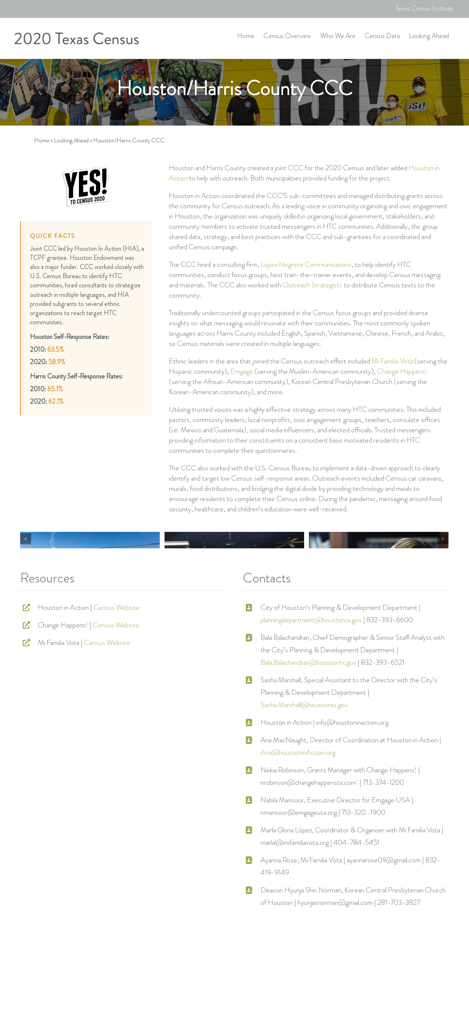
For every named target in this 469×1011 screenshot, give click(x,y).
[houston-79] (378, 584)
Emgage (241, 371)
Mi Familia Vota (392, 361)
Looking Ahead (71, 140)
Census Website (116, 701)
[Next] (442, 585)
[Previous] (25, 585)
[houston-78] (90, 584)
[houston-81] (234, 584)
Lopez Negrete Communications (306, 264)
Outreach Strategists (312, 285)
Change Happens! (402, 371)
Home (41, 140)
